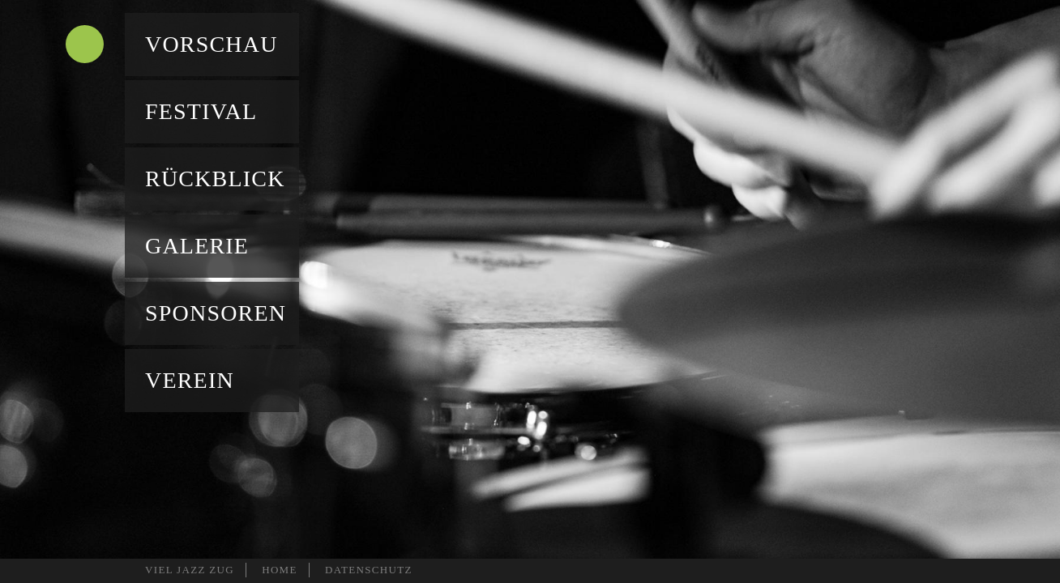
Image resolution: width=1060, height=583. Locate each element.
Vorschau (211, 44)
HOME (279, 570)
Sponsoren (215, 313)
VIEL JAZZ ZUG (189, 570)
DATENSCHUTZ (368, 570)
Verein (189, 380)
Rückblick (215, 178)
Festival (201, 111)
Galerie (197, 245)
